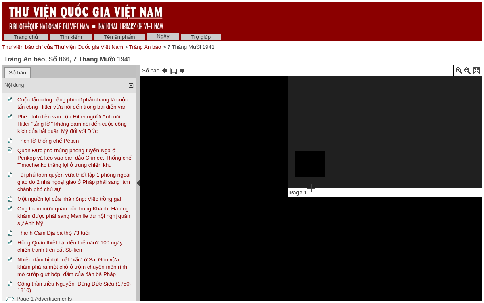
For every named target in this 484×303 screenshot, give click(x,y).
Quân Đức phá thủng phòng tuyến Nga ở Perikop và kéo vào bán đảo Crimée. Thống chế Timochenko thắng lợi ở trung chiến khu (74, 157)
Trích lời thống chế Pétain (48, 141)
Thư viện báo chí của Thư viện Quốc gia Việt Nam (62, 47)
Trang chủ (26, 37)
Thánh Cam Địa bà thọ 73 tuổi (53, 233)
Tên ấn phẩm (119, 37)
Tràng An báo (145, 47)
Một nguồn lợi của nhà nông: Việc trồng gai (69, 199)
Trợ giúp (201, 37)
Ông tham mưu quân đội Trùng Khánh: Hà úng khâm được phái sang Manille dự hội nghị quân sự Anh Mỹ (73, 216)
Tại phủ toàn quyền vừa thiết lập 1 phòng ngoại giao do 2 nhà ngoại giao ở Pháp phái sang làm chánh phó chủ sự (73, 182)
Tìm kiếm (71, 37)
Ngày (163, 36)
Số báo (17, 72)
